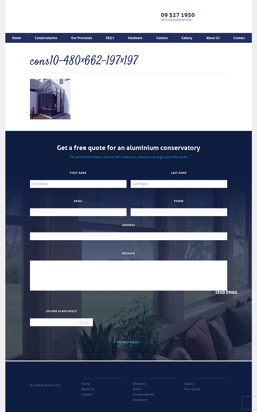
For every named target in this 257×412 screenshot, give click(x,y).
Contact (239, 37)
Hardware (135, 37)
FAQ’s (110, 37)
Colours (162, 37)
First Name (78, 173)
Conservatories (46, 37)
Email (78, 201)
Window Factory (40, 21)
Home (16, 37)
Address (128, 225)
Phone (179, 201)
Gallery (186, 37)
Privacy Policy (128, 342)
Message (128, 253)
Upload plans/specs (61, 311)
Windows (139, 384)
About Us (213, 37)
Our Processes (81, 37)
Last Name (179, 173)
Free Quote (224, 16)
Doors (137, 389)
